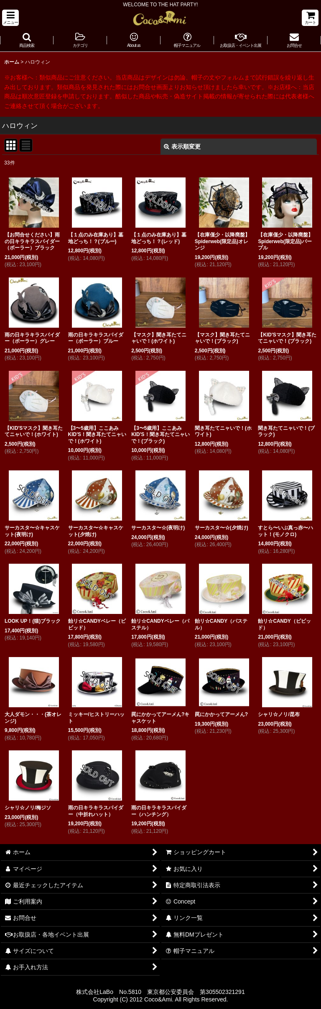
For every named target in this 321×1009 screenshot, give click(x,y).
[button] (10, 18)
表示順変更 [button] (182, 146)
